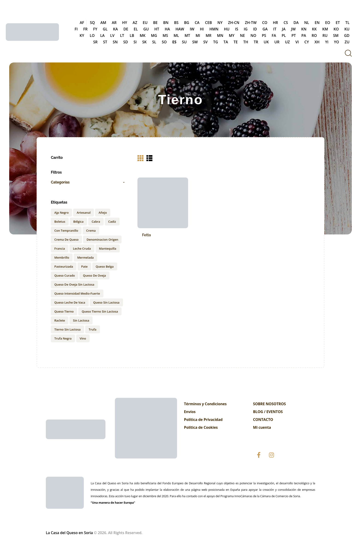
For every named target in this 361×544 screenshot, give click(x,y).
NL (306, 22)
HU (227, 29)
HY (124, 22)
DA (296, 22)
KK (314, 29)
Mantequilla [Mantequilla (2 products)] (107, 248)
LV (112, 35)
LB (132, 35)
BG (186, 22)
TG (215, 41)
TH (245, 41)
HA (167, 29)
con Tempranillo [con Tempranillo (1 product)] (66, 230)
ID (255, 29)
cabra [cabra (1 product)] (96, 221)
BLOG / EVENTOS (268, 411)
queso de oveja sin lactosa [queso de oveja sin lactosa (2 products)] (74, 284)
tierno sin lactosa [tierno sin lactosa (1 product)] (67, 329)
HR (275, 22)
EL (136, 29)
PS (264, 35)
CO (264, 22)
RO (314, 35)
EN (317, 22)
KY (82, 35)
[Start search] (348, 53)
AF (82, 22)
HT (156, 29)
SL (154, 41)
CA (197, 22)
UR (276, 41)
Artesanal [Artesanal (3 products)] (83, 212)
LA (102, 35)
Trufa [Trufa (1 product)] (92, 329)
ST (105, 41)
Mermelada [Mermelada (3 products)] (85, 257)
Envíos (189, 411)
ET (338, 22)
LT (122, 35)
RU (325, 35)
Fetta (146, 235)
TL (347, 22)
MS (165, 35)
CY (306, 41)
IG (246, 29)
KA (115, 29)
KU (346, 29)
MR (208, 35)
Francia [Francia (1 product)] (59, 248)
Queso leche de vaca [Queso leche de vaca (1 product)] (69, 302)
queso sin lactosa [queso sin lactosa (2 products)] (106, 302)
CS (286, 22)
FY (95, 29)
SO (164, 41)
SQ (92, 22)
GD (346, 35)
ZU (347, 41)
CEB (208, 22)
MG (154, 35)
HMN (213, 29)
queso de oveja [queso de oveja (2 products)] (94, 275)
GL (105, 29)
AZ (135, 22)
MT (187, 35)
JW (293, 29)
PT (293, 35)
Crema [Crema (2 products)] (91, 230)
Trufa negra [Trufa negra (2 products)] (63, 338)
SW (195, 41)
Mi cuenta (262, 427)
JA (283, 29)
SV (205, 41)
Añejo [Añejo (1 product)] (103, 212)
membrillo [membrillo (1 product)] (61, 257)
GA (265, 29)
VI (297, 41)
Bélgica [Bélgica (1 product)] (78, 221)
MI (198, 35)
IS (236, 29)
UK (266, 41)
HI (202, 29)
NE (242, 35)
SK (144, 41)
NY (219, 22)
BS (176, 22)
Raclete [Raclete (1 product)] (59, 320)
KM (325, 29)
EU (145, 22)
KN (303, 29)
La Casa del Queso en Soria (69, 532)
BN (166, 22)
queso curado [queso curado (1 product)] (64, 275)
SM (336, 35)
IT (275, 29)
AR (114, 22)
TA (226, 41)
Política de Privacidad (203, 419)
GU (146, 29)
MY (231, 35)
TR (256, 41)
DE (125, 29)
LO (92, 35)
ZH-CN (233, 22)
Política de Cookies (201, 427)
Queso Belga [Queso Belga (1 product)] (105, 266)
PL (284, 35)
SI (135, 41)
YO (336, 41)
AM (103, 22)
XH (317, 41)
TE (236, 41)
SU (184, 41)
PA (303, 35)
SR (95, 41)
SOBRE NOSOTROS (269, 403)
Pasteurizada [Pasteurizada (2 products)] (63, 266)
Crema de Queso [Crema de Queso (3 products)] (66, 239)
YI (326, 41)
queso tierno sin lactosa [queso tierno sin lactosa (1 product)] (100, 311)
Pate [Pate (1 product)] (84, 266)
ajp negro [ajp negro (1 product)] (61, 212)
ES (174, 41)
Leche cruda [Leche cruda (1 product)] (82, 248)
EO (327, 22)
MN (220, 35)
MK (143, 35)
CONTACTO (263, 419)
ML (176, 35)
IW (192, 29)
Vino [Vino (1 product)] (83, 338)
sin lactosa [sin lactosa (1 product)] (81, 320)
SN (115, 41)
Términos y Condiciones (205, 403)
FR (85, 29)
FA (274, 35)
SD (125, 41)
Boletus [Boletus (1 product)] (59, 221)
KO (336, 29)
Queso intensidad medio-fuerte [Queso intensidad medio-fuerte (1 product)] (77, 293)
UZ (287, 41)
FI (76, 29)
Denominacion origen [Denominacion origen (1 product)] (102, 239)
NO (253, 35)
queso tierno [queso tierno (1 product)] (64, 311)
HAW (179, 29)
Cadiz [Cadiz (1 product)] (112, 221)
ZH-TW (251, 22)
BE (155, 22)
